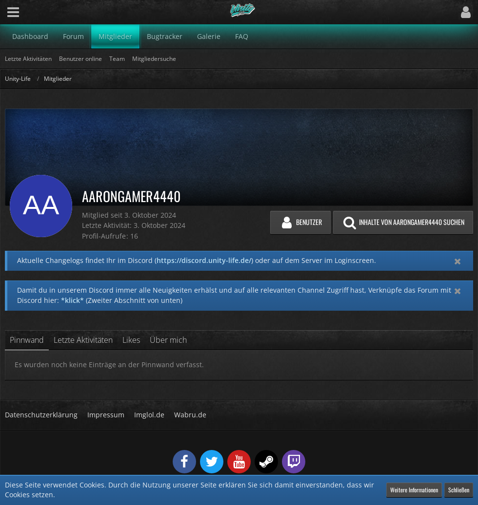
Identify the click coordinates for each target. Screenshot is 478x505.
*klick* (72, 300)
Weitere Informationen (414, 490)
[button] (13, 12)
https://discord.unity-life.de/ (204, 260)
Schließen (458, 490)
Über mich (168, 340)
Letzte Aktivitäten (83, 340)
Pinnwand (27, 340)
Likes (131, 340)
